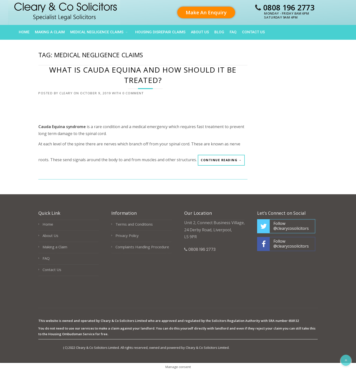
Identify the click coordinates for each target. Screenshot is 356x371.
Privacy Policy (127, 235)
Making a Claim (50, 32)
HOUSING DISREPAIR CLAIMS (160, 32)
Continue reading (221, 161)
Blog (219, 32)
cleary (65, 93)
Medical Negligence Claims (96, 32)
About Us (200, 32)
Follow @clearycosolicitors (291, 226)
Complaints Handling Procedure (142, 246)
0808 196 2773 (288, 7)
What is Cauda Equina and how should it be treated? (142, 75)
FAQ (233, 32)
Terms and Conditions (134, 224)
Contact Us (253, 32)
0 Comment (133, 93)
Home (24, 32)
